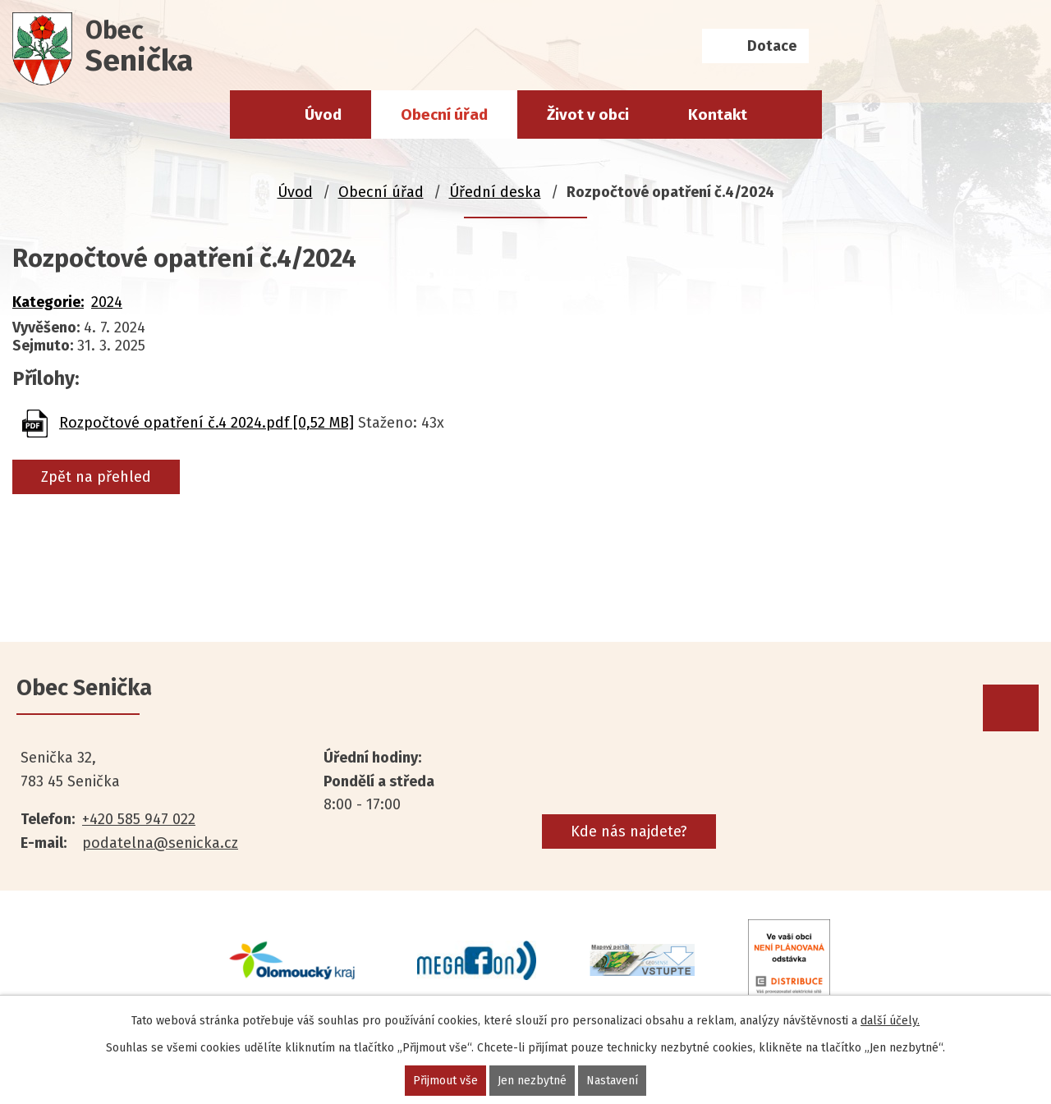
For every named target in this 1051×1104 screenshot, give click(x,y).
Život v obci (588, 114)
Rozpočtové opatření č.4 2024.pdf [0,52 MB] (206, 423)
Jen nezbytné (532, 1081)
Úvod (323, 114)
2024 (106, 302)
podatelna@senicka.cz (160, 843)
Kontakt (717, 114)
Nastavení (612, 1081)
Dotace (771, 46)
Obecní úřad (444, 114)
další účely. (890, 1021)
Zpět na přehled (96, 477)
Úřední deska (495, 192)
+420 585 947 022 (138, 819)
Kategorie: (48, 302)
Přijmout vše (445, 1081)
